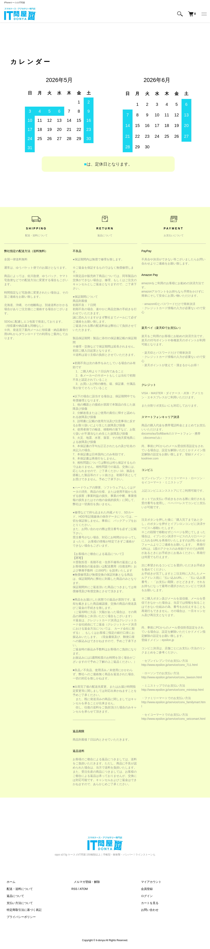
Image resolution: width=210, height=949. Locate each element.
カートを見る (147, 903)
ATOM (84, 889)
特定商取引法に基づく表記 (21, 910)
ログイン (144, 896)
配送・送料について (17, 889)
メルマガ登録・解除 (84, 882)
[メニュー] (204, 14)
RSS (74, 889)
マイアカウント (149, 882)
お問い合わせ (147, 910)
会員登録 (144, 889)
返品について (13, 896)
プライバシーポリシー (18, 917)
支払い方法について (17, 903)
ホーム (8, 882)
